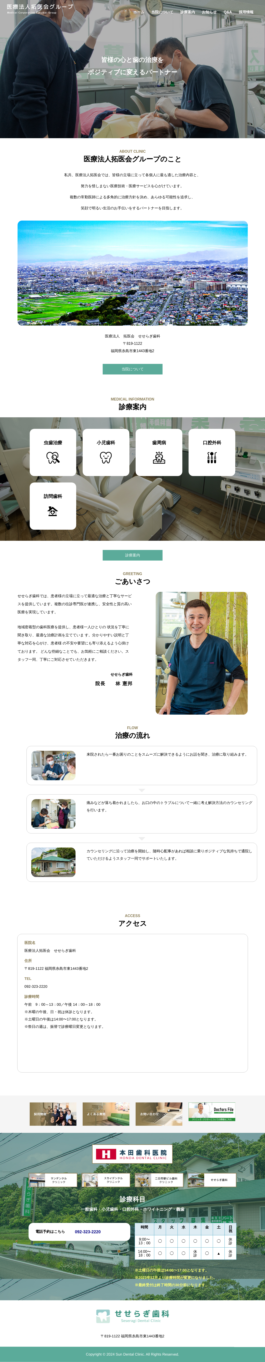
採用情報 (246, 12)
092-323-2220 (35, 986)
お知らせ (209, 12)
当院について (162, 12)
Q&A (228, 12)
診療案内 (187, 12)
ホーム (138, 12)
